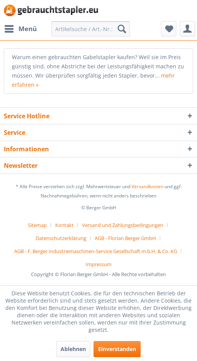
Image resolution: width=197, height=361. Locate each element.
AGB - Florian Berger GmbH (125, 238)
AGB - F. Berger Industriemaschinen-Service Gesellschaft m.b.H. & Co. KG (95, 251)
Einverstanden (117, 349)
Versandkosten (147, 186)
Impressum (98, 264)
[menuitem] (20, 28)
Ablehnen (73, 349)
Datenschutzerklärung (61, 238)
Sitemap (37, 225)
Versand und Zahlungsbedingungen (122, 225)
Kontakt (64, 225)
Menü (21, 28)
